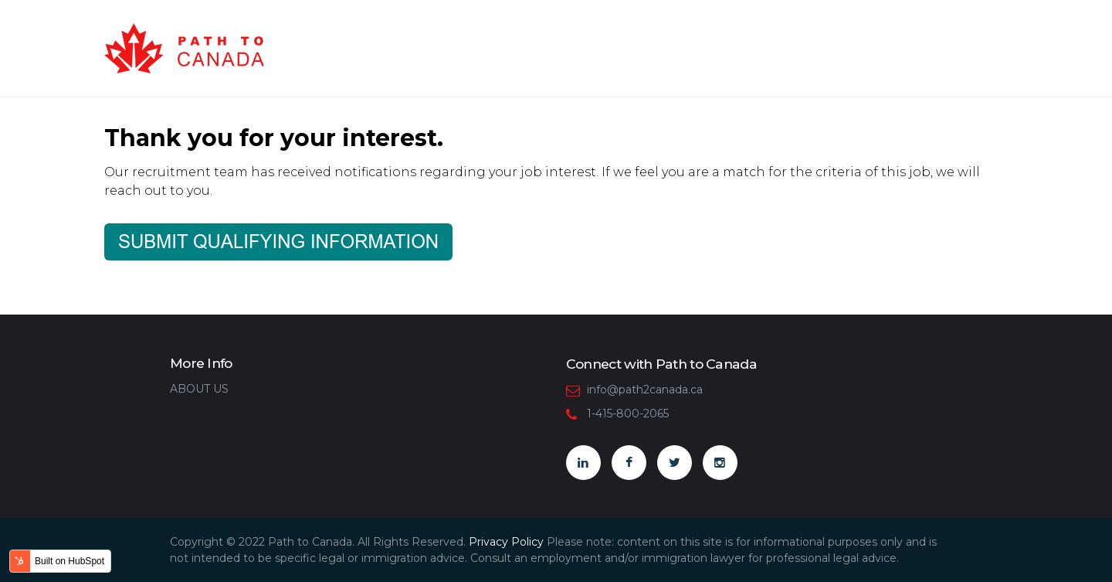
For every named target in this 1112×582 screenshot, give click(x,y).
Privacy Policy (506, 542)
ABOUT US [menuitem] (199, 389)
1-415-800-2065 (628, 413)
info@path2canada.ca (645, 390)
